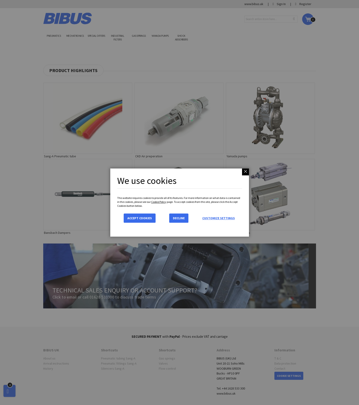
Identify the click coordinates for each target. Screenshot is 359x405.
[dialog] (179, 202)
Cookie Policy (158, 202)
